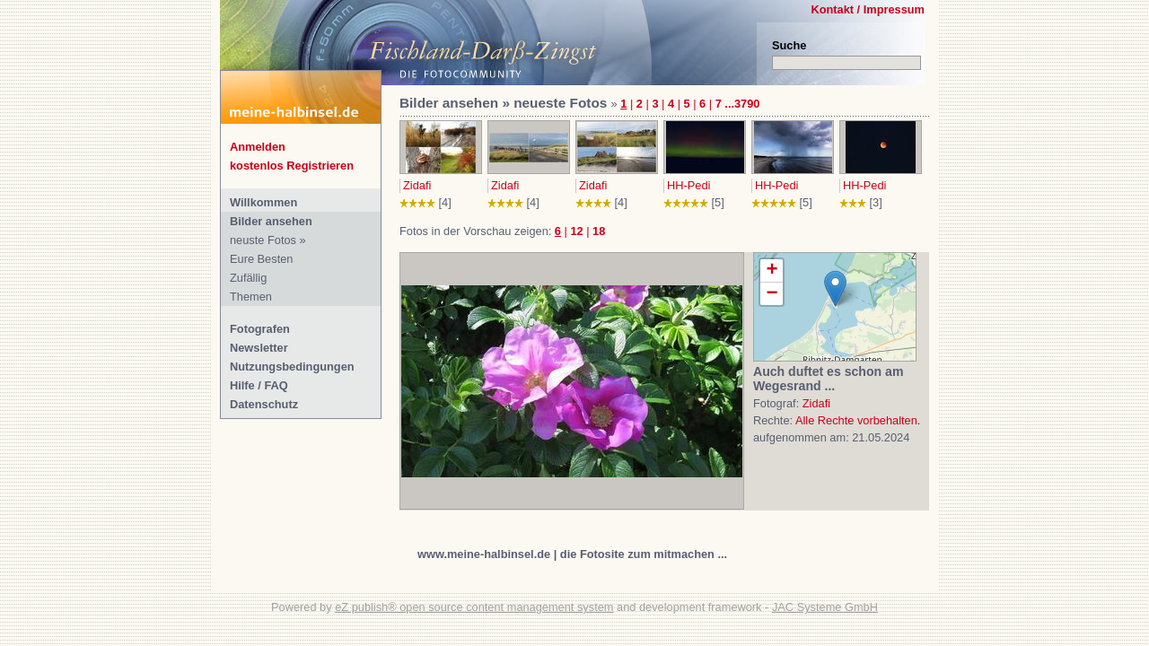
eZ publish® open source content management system (474, 607)
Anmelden (257, 146)
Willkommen (263, 202)
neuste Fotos (263, 240)
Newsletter (259, 347)
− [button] (771, 294)
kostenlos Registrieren (292, 165)
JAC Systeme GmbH (825, 607)
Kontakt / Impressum (868, 9)
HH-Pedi (688, 185)
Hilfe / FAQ (259, 385)
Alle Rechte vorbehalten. (857, 420)
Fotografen (260, 329)
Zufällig (248, 277)
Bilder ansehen (271, 221)
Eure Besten (261, 259)
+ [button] (771, 271)
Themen (251, 296)
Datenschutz (264, 404)
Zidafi (417, 185)
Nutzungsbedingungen (292, 366)
